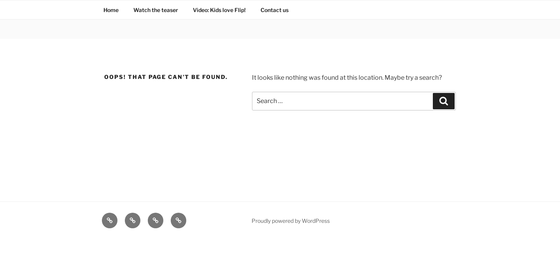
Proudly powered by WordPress (291, 220)
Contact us (275, 10)
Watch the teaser (155, 10)
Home (111, 10)
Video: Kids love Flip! (219, 10)
